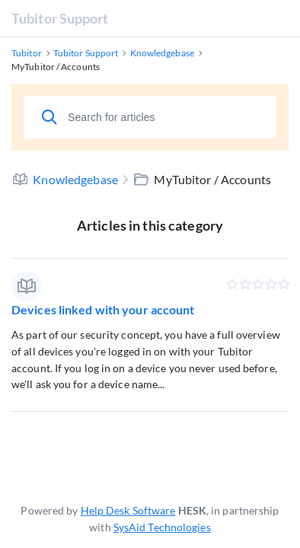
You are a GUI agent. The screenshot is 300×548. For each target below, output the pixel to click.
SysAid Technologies (162, 527)
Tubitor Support (60, 18)
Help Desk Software (128, 510)
